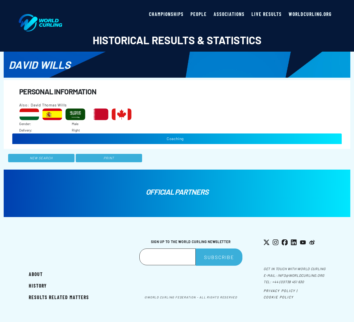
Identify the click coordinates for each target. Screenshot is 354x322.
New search (41, 158)
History (38, 286)
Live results (266, 14)
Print (108, 158)
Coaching (175, 138)
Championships (166, 14)
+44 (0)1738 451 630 (288, 282)
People (199, 14)
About (36, 274)
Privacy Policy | (281, 291)
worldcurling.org (310, 14)
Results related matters (59, 297)
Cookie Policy (279, 297)
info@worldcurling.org (301, 275)
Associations (229, 14)
